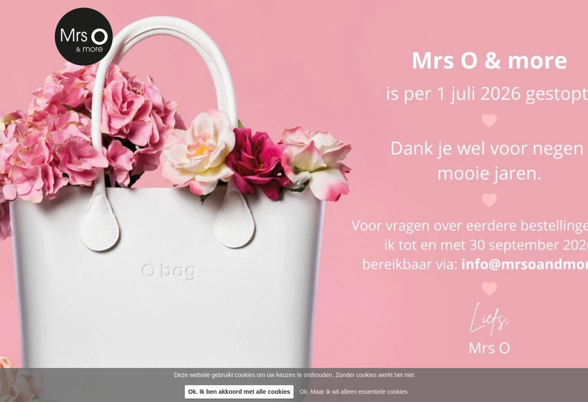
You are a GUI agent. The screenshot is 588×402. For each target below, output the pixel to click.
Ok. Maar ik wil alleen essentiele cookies (353, 391)
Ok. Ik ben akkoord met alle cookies (239, 391)
